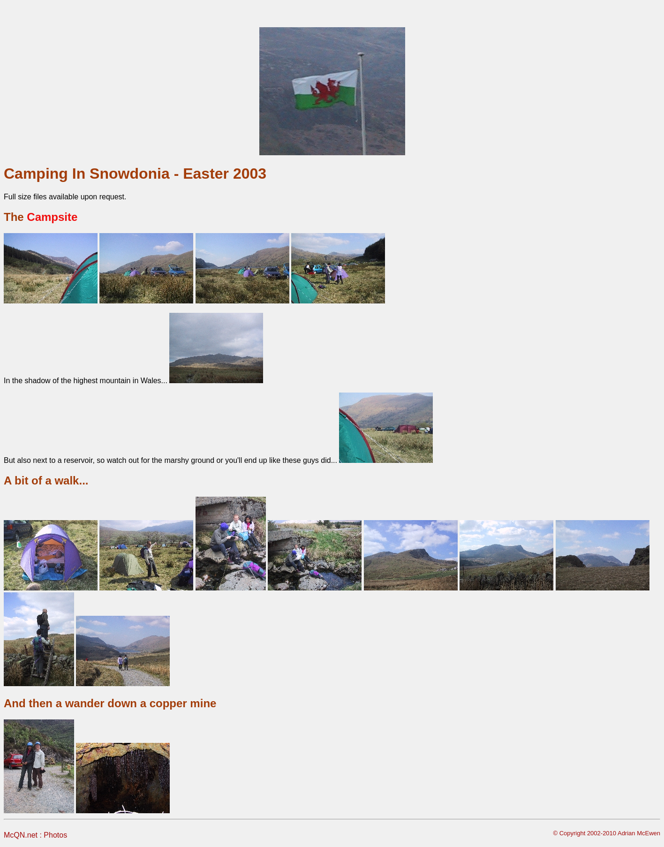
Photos (55, 835)
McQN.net (21, 835)
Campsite (52, 217)
